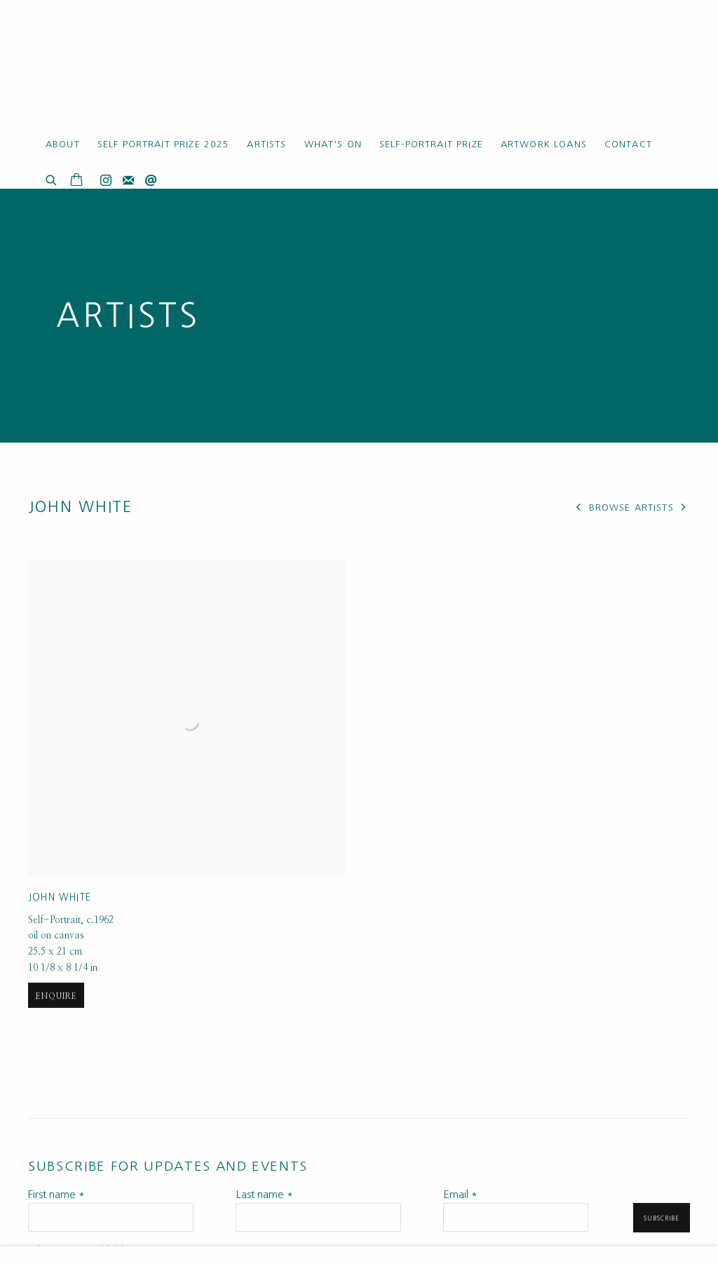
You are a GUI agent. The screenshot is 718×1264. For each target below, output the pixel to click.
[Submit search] (52, 178)
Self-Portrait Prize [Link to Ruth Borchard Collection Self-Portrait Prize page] (431, 144)
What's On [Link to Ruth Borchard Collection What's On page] (333, 144)
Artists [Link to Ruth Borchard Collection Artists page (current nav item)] (266, 144)
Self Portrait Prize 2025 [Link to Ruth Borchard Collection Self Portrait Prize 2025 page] (163, 144)
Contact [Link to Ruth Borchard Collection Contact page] (628, 144)
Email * (460, 1194)
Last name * (264, 1194)
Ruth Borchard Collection (112, 70)
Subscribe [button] (661, 1218)
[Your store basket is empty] (76, 180)
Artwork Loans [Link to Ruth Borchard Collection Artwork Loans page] (544, 144)
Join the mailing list (128, 181)
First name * (56, 1194)
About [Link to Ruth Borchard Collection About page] (63, 144)
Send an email (151, 181)
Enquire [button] (56, 1061)
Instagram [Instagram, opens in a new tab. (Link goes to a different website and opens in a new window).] (106, 181)
